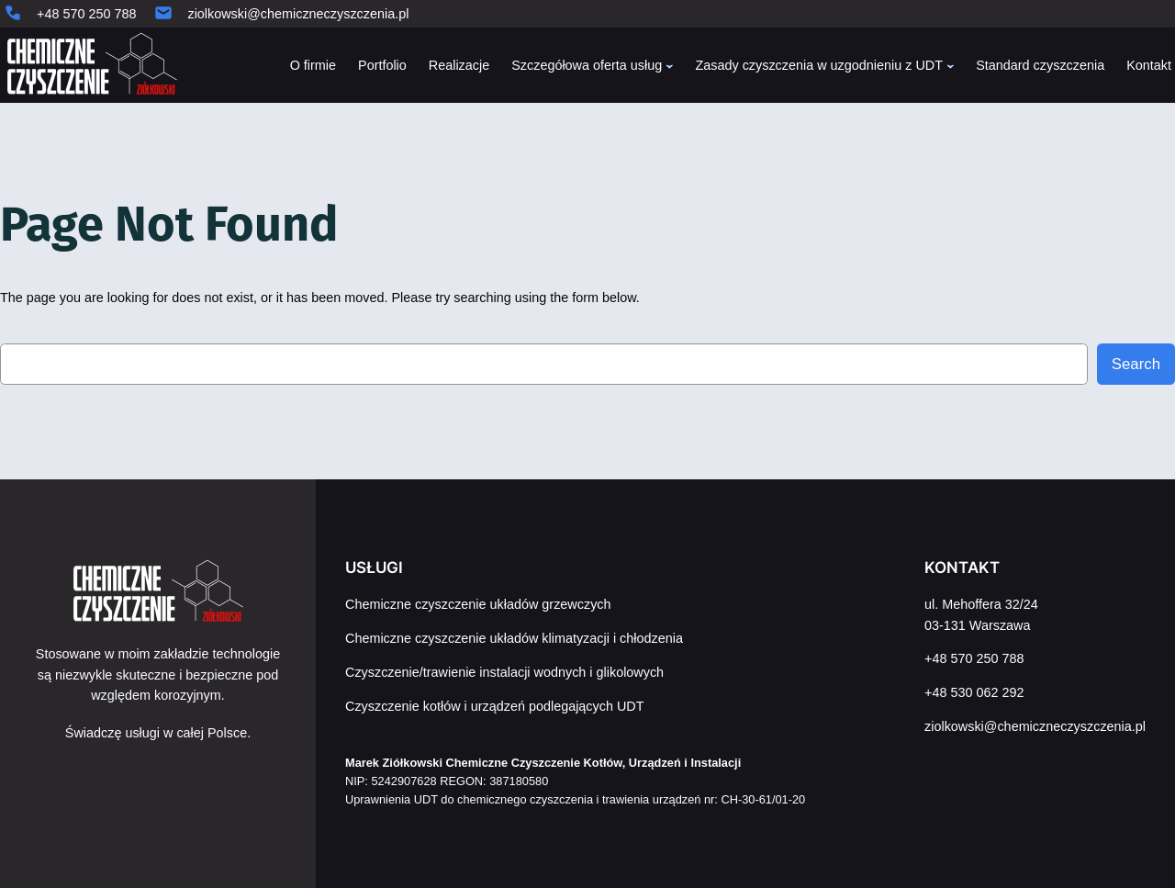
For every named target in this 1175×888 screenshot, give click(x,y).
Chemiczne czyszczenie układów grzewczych (478, 604)
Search (1136, 364)
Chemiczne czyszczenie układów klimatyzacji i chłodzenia (514, 638)
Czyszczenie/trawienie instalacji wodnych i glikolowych (504, 672)
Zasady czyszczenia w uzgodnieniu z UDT (819, 65)
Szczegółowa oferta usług (586, 65)
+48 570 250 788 (86, 13)
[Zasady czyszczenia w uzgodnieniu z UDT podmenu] (950, 66)
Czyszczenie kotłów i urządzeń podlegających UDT (494, 706)
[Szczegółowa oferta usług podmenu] (670, 66)
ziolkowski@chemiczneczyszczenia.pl (297, 13)
